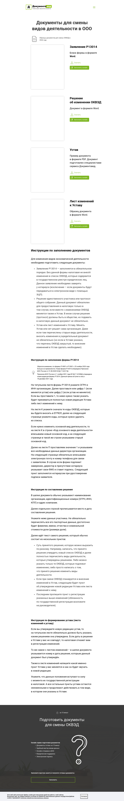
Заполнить (53, 780)
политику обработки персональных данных (35, 798)
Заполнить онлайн (79, 67)
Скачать (76, 62)
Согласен (84, 796)
